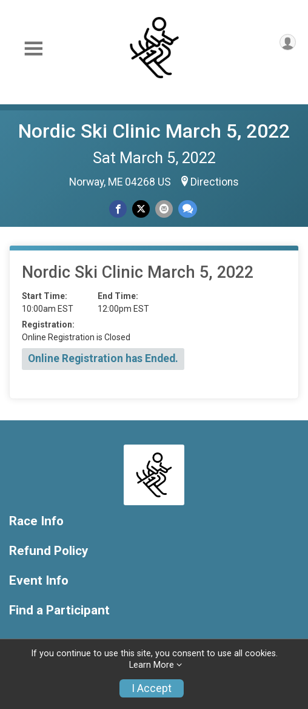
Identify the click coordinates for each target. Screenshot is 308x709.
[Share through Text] (187, 209)
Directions (214, 182)
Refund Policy (48, 551)
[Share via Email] (164, 209)
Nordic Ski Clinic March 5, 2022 (154, 131)
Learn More (151, 665)
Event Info (39, 581)
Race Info (36, 521)
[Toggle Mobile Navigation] (33, 48)
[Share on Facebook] (118, 209)
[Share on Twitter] (141, 209)
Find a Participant (59, 610)
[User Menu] (288, 42)
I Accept (152, 688)
